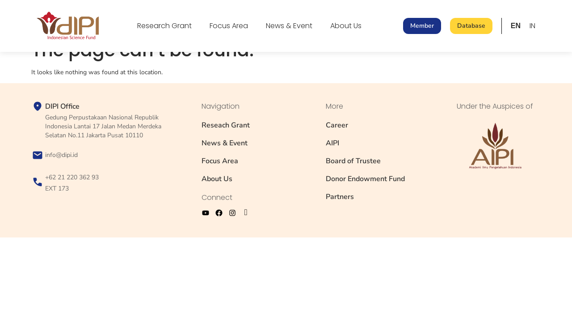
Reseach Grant (226, 125)
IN (532, 26)
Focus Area (229, 26)
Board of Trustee (353, 161)
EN (516, 26)
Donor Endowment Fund (365, 179)
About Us (346, 26)
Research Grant (164, 26)
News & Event (289, 26)
